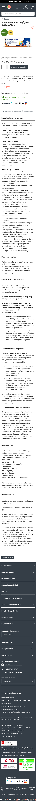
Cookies (23, 788)
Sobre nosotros (7, 642)
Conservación (7, 495)
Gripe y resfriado (7, 572)
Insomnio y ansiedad (9, 585)
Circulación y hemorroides (11, 598)
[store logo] (8, 7)
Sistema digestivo (8, 578)
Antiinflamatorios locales (11, 604)
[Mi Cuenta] (18, 7)
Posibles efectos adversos (12, 279)
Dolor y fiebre (6, 566)
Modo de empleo (8, 257)
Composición (7, 446)
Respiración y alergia (9, 611)
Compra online (7, 649)
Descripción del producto (12, 118)
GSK (2, 73)
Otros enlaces (6, 655)
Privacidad (9, 788)
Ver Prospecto (7, 557)
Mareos (4, 591)
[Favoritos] (26, 7)
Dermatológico (7, 617)
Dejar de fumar (7, 624)
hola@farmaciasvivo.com (13, 665)
